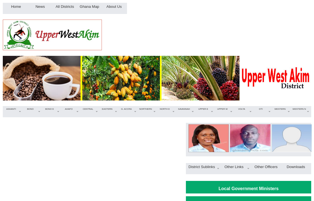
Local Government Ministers (249, 188)
